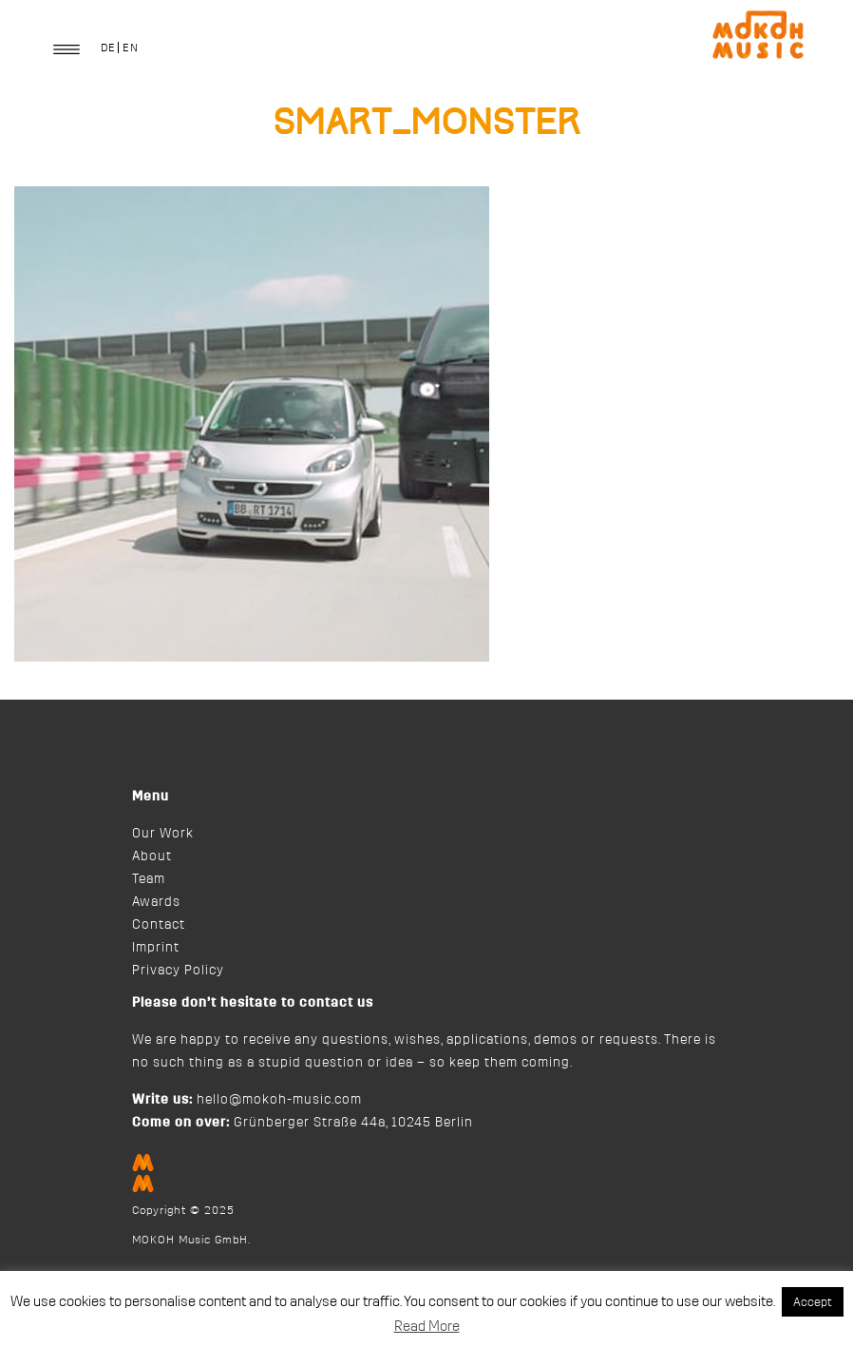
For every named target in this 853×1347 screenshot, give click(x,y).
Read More (427, 1326)
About (152, 856)
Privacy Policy (178, 970)
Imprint (156, 947)
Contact (158, 925)
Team (148, 879)
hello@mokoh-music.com (279, 1099)
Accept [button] (812, 1302)
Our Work (163, 833)
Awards (156, 902)
